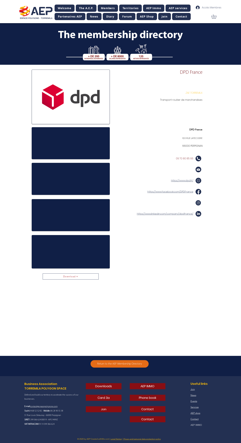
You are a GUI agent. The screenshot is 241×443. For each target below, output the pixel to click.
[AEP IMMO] (147, 386)
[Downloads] (103, 386)
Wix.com (105, 439)
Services (195, 407)
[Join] (103, 409)
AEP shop (195, 413)
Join (193, 389)
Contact (195, 419)
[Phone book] (147, 398)
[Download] (71, 276)
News (193, 395)
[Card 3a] (103, 398)
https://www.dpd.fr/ (182, 180)
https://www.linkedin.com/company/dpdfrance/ (165, 214)
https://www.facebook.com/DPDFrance (170, 191)
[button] (86, 8)
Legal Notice (116, 439)
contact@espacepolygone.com (44, 406)
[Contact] (147, 409)
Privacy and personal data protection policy (142, 439)
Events (194, 401)
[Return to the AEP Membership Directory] (120, 364)
